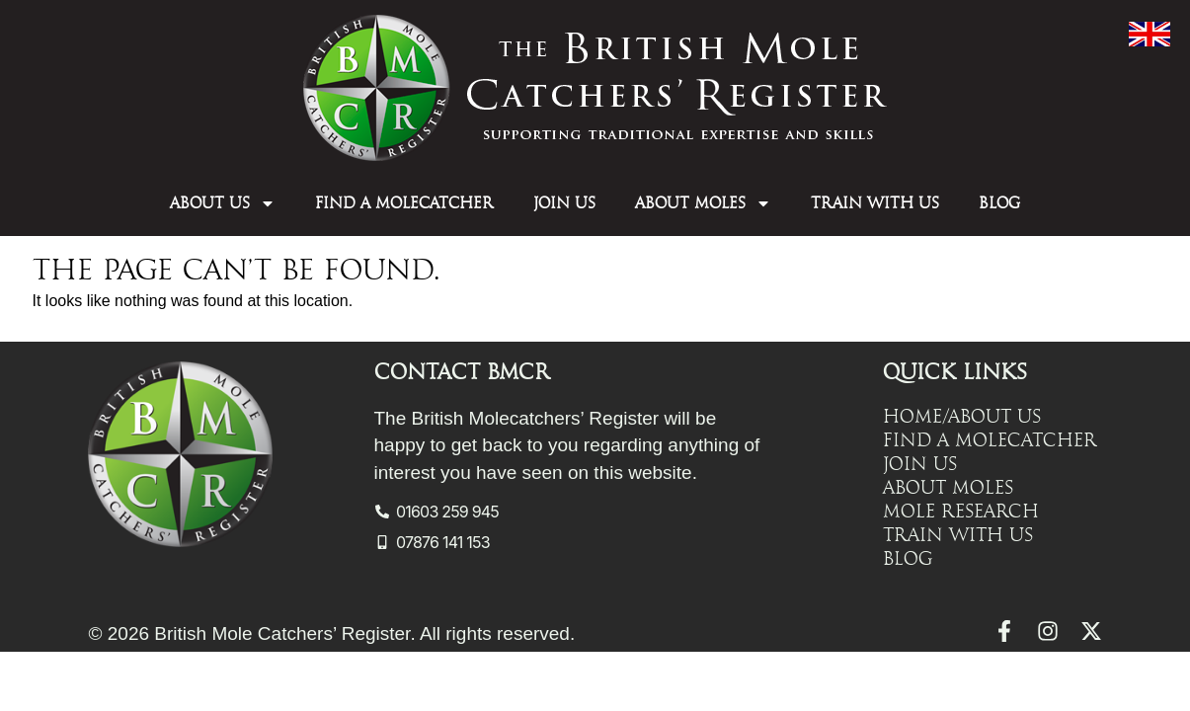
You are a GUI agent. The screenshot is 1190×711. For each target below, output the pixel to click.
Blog (999, 203)
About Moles (703, 203)
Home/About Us (962, 417)
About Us (223, 203)
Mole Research (961, 511)
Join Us (564, 203)
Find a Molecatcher (404, 203)
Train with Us (875, 203)
